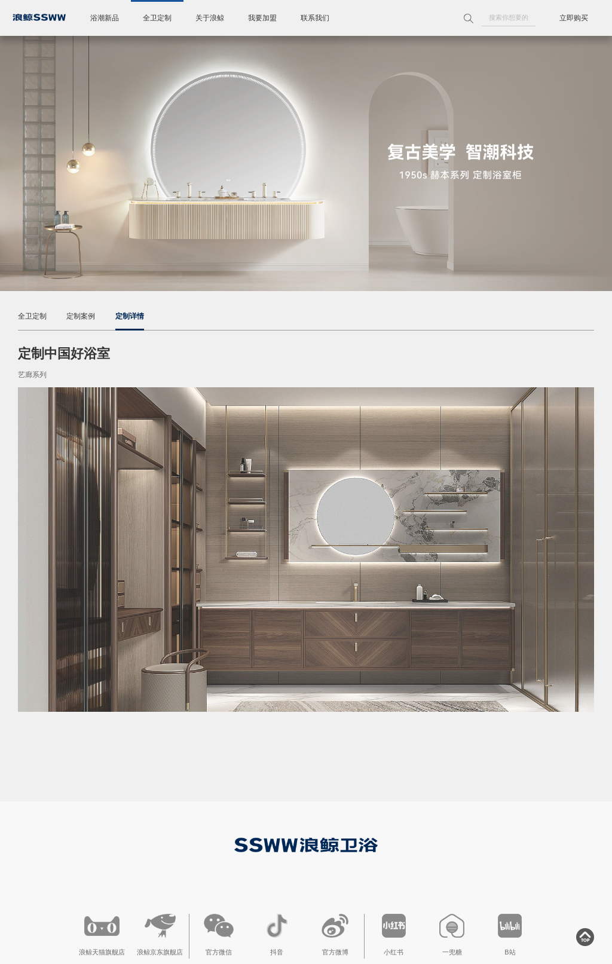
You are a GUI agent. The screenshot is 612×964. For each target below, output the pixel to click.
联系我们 (315, 18)
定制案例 (80, 316)
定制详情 (129, 316)
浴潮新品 (104, 18)
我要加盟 (262, 18)
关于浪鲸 (209, 18)
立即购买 (573, 18)
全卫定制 (157, 18)
